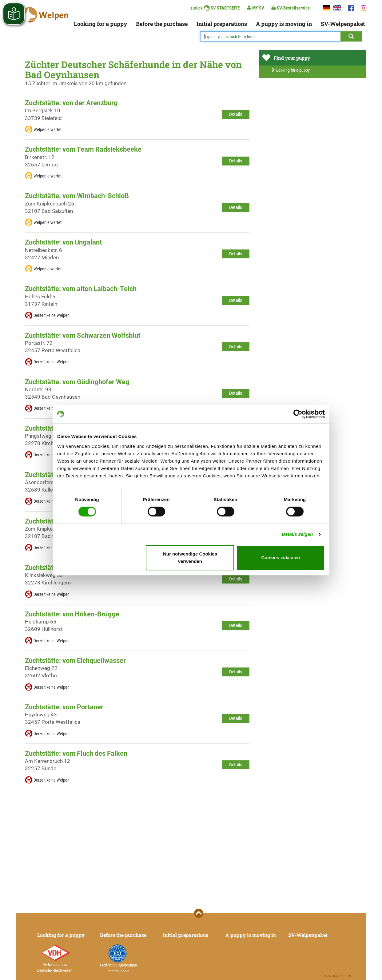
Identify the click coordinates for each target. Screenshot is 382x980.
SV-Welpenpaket (343, 23)
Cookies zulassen (280, 557)
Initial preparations (222, 23)
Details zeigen (297, 534)
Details (235, 114)
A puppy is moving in (284, 23)
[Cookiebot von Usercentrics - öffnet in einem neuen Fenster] (298, 414)
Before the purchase (162, 23)
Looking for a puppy (100, 23)
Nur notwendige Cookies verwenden (190, 557)
